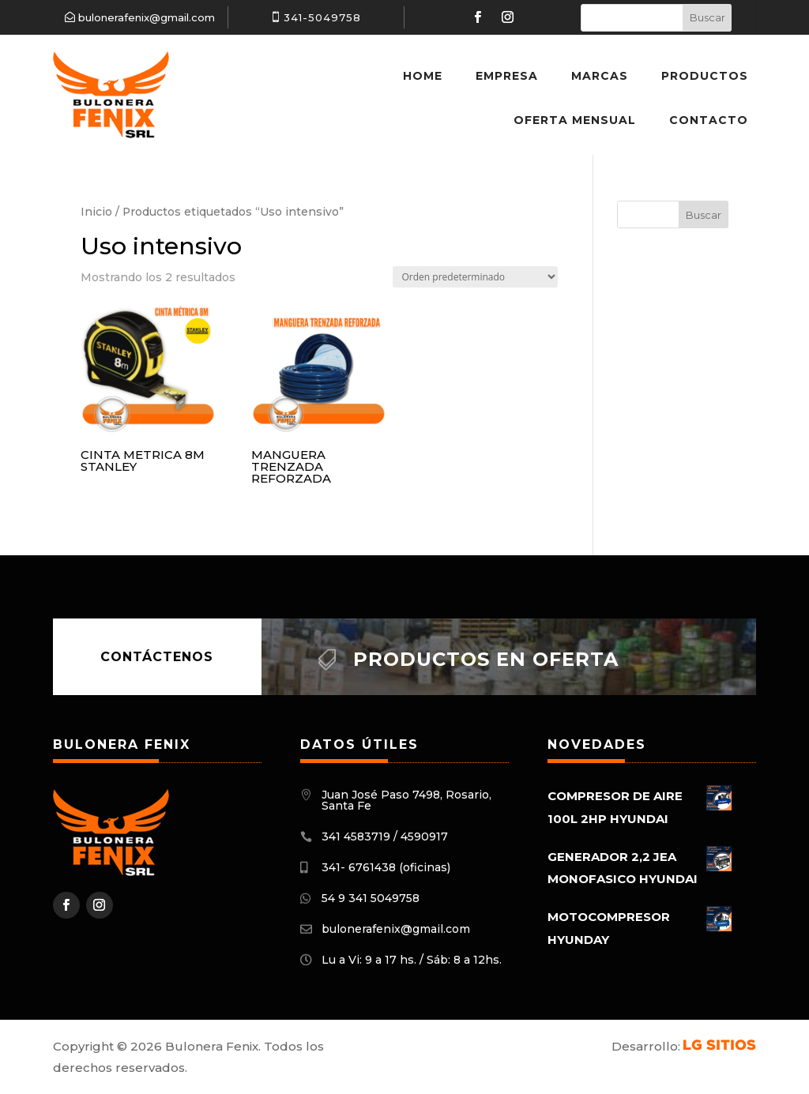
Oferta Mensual (575, 120)
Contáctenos (156, 656)
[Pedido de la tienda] (475, 277)
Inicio (96, 211)
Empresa (507, 76)
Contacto (708, 120)
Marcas (599, 76)
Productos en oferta (486, 659)
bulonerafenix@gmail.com (146, 17)
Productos (704, 76)
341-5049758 (322, 17)
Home (422, 76)
